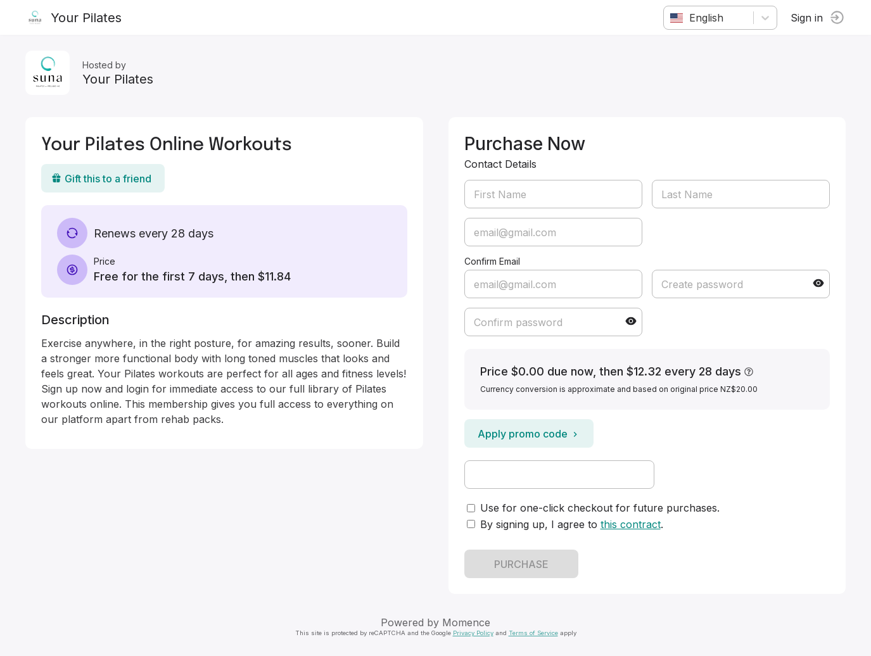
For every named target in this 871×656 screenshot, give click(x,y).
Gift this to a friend (101, 178)
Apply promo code (529, 433)
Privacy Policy (473, 632)
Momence (466, 622)
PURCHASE (521, 564)
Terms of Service (533, 632)
